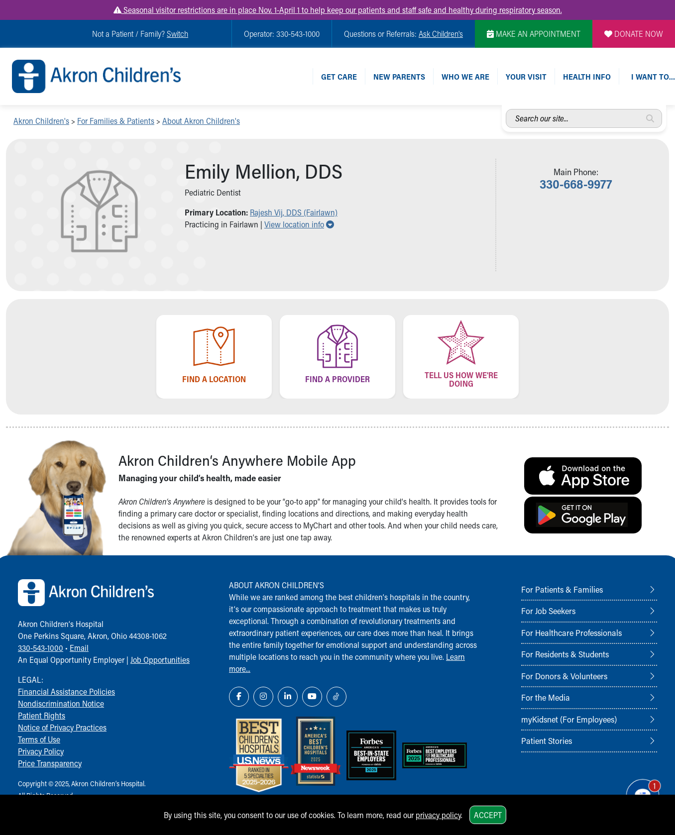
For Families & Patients (115, 120)
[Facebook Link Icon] (239, 697)
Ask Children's (441, 33)
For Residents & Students (565, 653)
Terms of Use (39, 739)
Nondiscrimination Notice (61, 703)
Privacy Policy (41, 751)
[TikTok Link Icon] (336, 697)
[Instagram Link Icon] (263, 697)
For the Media (545, 697)
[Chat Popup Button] (639, 791)
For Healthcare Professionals (571, 632)
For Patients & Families (562, 589)
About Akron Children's (201, 120)
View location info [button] (299, 224)
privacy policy (438, 815)
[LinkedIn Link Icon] (288, 697)
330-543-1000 (40, 647)
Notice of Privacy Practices (62, 727)
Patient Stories (546, 740)
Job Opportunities (160, 659)
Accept (488, 815)
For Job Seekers (548, 610)
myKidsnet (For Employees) (569, 719)
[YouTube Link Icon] (312, 697)
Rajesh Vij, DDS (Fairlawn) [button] (294, 212)
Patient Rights (41, 715)
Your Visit (526, 76)
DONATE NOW (633, 33)
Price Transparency (50, 763)
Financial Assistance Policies (66, 691)
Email (79, 647)
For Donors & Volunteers (564, 675)
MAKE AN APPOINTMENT (533, 33)
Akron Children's (41, 120)
